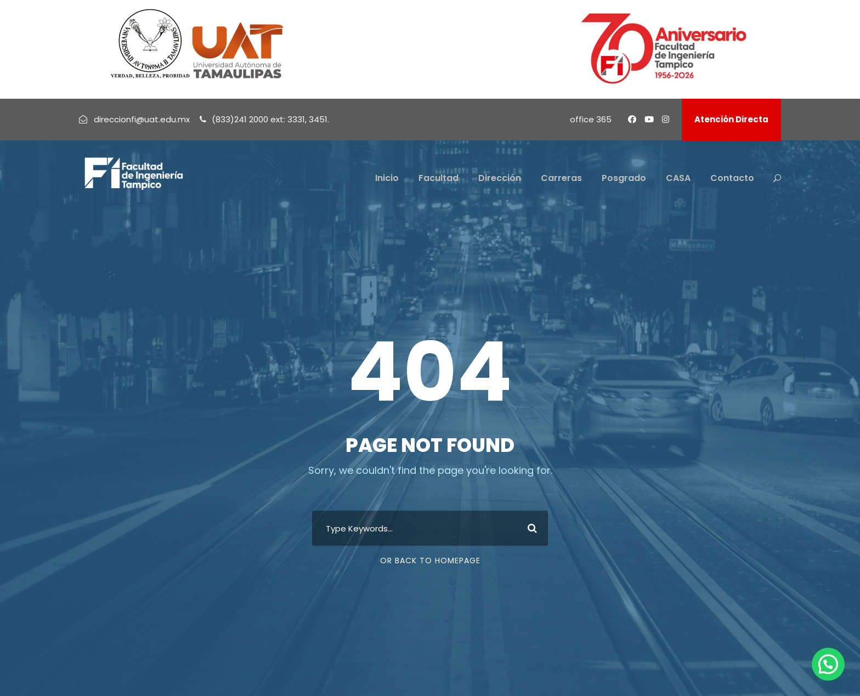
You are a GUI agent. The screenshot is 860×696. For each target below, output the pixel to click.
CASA (678, 178)
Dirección (499, 178)
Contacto (732, 178)
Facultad (438, 178)
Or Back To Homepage (430, 560)
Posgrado (624, 178)
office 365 (591, 119)
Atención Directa (731, 119)
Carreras (561, 178)
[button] (828, 664)
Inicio (387, 178)
